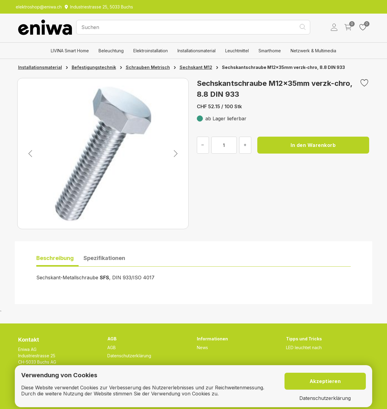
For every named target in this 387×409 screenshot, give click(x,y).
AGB (111, 347)
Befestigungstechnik (94, 67)
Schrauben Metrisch (148, 67)
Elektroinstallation (150, 50)
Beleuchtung (111, 50)
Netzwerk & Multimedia (313, 50)
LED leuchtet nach (304, 347)
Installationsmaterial (196, 50)
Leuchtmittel (237, 50)
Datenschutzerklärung (129, 355)
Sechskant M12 (196, 67)
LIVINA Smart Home (70, 50)
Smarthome (270, 50)
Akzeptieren (325, 381)
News (202, 347)
